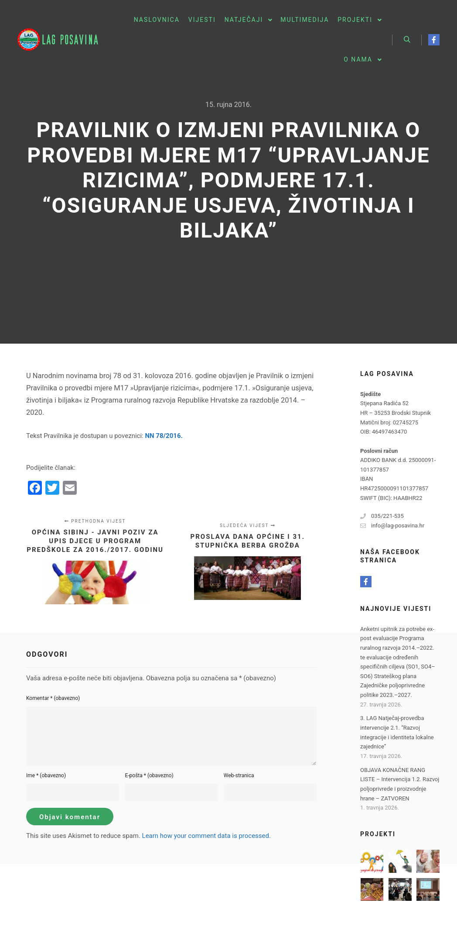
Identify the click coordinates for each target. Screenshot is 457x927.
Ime (46, 775)
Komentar (53, 698)
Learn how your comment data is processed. (206, 836)
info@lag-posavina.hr (392, 526)
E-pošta (149, 775)
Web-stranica (239, 775)
